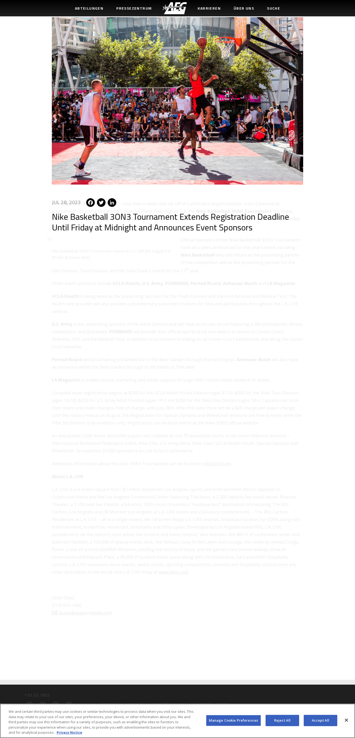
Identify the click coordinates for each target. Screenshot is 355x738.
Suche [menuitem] (273, 8)
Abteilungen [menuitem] (89, 8)
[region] (177, 721)
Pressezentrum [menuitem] (134, 8)
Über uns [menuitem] (244, 8)
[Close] (346, 720)
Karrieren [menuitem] (209, 8)
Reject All (282, 720)
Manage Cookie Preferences (233, 720)
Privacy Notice (69, 732)
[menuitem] (174, 8)
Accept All (320, 720)
